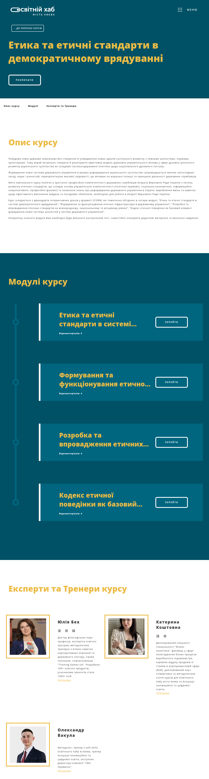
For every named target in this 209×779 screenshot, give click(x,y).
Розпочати (24, 80)
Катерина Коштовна (168, 626)
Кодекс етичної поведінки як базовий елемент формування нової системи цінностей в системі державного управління (103, 501)
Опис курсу (12, 107)
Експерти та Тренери (61, 107)
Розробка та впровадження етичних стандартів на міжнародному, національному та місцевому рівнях (101, 441)
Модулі (33, 107)
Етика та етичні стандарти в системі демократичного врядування (95, 321)
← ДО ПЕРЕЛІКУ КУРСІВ (28, 28)
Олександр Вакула (71, 734)
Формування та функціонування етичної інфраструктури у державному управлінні (103, 381)
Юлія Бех (69, 623)
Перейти (172, 323)
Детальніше (64, 681)
